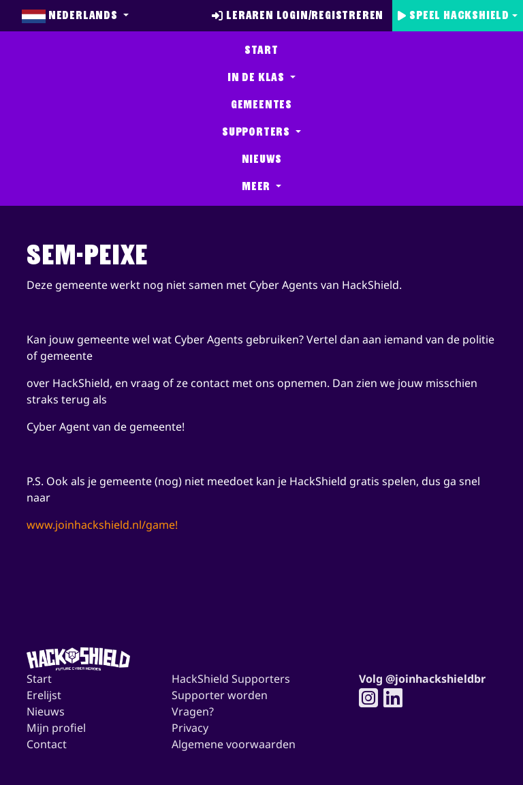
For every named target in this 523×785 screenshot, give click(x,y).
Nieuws (262, 159)
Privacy (190, 727)
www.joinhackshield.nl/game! (102, 524)
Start (261, 50)
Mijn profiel (56, 727)
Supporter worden (220, 695)
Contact (47, 744)
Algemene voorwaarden (234, 744)
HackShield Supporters (231, 678)
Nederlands (71, 15)
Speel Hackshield (453, 15)
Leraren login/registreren (297, 15)
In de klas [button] (257, 77)
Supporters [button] (257, 132)
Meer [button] (257, 186)
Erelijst (44, 695)
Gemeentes (261, 104)
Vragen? (193, 711)
